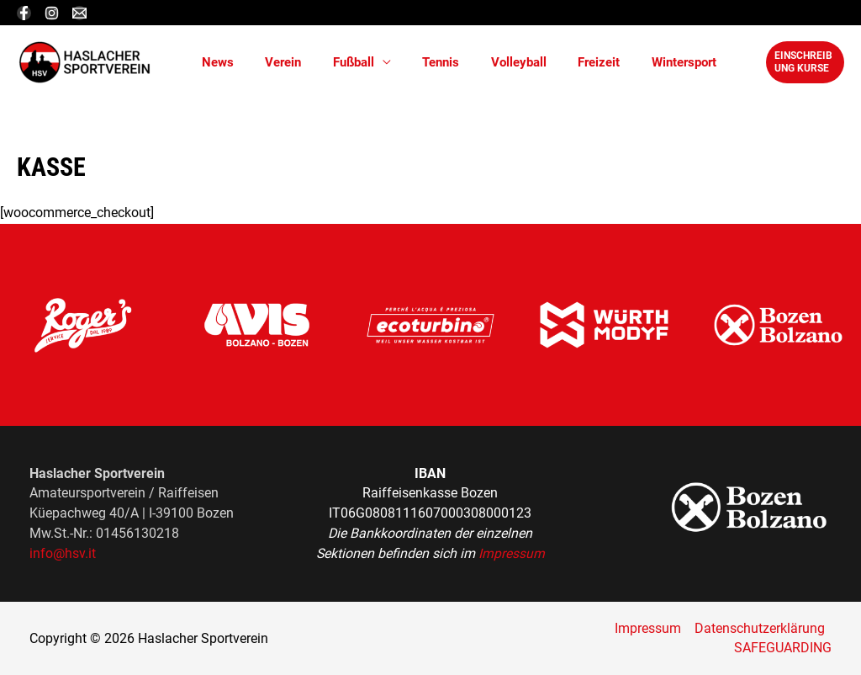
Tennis (418, 62)
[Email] (79, 13)
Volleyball (490, 62)
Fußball (337, 62)
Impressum (511, 553)
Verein (274, 62)
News (214, 62)
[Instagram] (52, 13)
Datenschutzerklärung (760, 628)
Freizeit (564, 62)
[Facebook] (24, 13)
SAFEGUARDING (783, 648)
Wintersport (642, 62)
